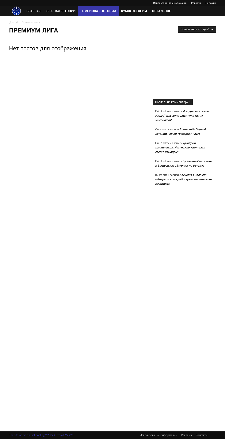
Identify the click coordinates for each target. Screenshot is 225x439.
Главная (33, 11)
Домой (13, 22)
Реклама (196, 2)
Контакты (210, 2)
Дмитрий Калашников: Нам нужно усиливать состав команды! (180, 147)
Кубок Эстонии (134, 11)
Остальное (161, 11)
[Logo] (16, 11)
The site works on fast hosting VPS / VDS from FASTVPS (41, 435)
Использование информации (170, 2)
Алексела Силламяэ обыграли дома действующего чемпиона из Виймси (183, 179)
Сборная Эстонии (61, 11)
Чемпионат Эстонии (98, 11)
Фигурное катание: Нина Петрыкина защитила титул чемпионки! (182, 115)
